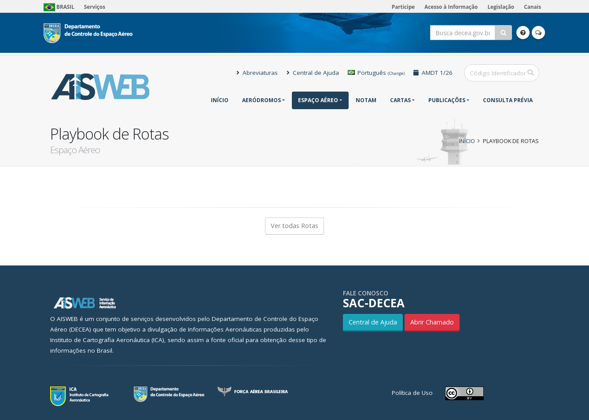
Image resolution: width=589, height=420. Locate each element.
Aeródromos (261, 100)
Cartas (400, 100)
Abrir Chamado (432, 322)
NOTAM (366, 100)
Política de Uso (412, 393)
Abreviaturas (257, 73)
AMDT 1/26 (433, 73)
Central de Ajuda (313, 73)
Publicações (446, 100)
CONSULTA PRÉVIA (508, 100)
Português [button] (376, 73)
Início (219, 100)
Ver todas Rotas (294, 225)
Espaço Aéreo (318, 100)
